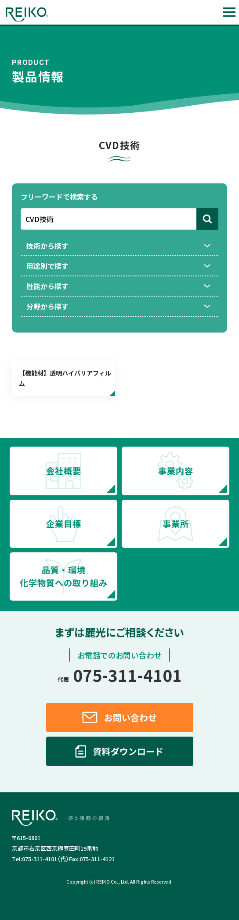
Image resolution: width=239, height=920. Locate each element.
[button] (229, 12)
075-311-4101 (120, 675)
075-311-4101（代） (40, 859)
